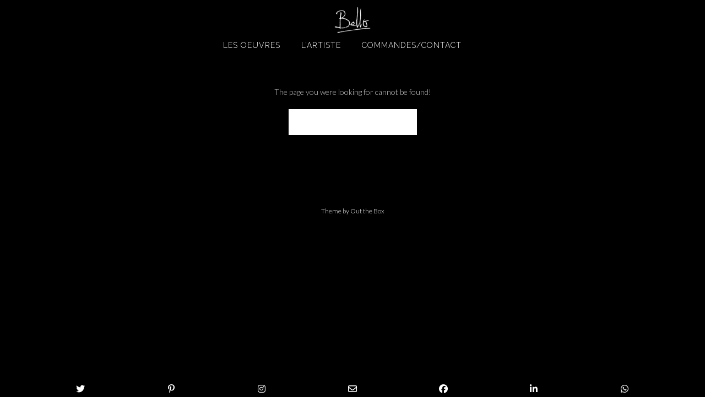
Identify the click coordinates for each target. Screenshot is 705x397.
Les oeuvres (251, 45)
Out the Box (367, 211)
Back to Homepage (353, 122)
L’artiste (321, 45)
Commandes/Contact (412, 45)
